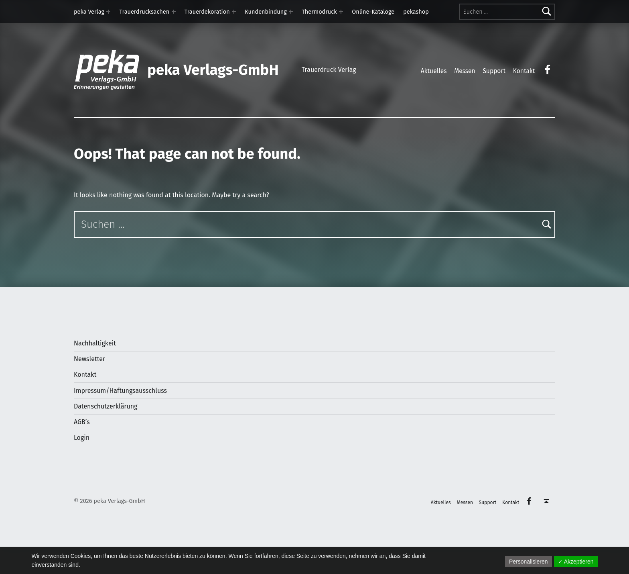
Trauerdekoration (207, 11)
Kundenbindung (266, 11)
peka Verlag (89, 11)
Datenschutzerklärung (106, 406)
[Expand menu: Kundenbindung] (291, 12)
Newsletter (89, 359)
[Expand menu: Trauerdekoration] (234, 12)
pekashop (416, 11)
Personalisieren (528, 561)
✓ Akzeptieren (576, 561)
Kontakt (85, 374)
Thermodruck (319, 11)
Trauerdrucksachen (145, 11)
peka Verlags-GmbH (212, 70)
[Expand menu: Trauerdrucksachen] (174, 12)
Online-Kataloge (373, 11)
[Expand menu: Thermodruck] (341, 12)
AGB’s (82, 422)
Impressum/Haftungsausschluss (120, 390)
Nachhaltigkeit (95, 343)
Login (81, 437)
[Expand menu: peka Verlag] (108, 12)
